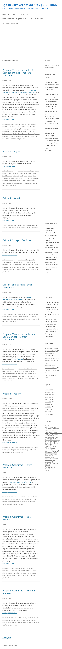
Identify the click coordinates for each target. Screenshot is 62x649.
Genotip (19, 265)
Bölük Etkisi (16, 173)
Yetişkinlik (10, 183)
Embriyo (15, 176)
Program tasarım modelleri (16, 131)
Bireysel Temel (26, 124)
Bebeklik (20, 171)
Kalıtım (36, 265)
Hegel (16, 570)
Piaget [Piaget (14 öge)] (54, 451)
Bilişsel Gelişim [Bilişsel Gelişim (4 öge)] (49, 430)
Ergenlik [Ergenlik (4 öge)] (47, 435)
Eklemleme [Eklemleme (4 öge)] (56, 434)
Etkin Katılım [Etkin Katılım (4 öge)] (48, 437)
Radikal (15, 134)
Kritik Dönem (18, 317)
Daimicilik (35, 497)
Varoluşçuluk (31, 573)
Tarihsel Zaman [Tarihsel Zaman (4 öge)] (49, 455)
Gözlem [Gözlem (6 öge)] (48, 441)
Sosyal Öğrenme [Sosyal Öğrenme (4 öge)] (49, 454)
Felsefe (11, 570)
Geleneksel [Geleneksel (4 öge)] (48, 438)
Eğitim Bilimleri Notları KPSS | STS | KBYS (29, 5)
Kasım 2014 (48, 409)
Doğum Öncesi (32, 173)
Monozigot (5, 267)
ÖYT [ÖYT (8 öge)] (53, 461)
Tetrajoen (5, 269)
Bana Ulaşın (25, 14)
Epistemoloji (12, 620)
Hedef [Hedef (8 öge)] (47, 446)
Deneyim (36, 314)
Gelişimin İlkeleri (11, 198)
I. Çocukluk (18, 178)
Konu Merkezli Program (28, 374)
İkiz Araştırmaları (28, 265)
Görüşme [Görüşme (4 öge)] (57, 440)
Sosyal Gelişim (20, 181)
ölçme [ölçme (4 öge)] (46, 468)
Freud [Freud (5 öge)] (57, 437)
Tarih (46, 377)
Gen (10, 265)
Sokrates (23, 573)
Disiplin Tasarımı (7, 371)
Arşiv (14, 14)
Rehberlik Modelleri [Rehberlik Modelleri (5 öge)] (51, 453)
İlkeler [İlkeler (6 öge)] (50, 468)
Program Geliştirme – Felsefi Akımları (19, 482)
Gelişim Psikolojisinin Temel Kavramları (17, 286)
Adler (19, 260)
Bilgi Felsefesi (29, 618)
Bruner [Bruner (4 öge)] (55, 430)
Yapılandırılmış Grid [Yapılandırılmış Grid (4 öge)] (50, 460)
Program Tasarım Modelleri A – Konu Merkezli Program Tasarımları (18, 337)
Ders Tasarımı (32, 369)
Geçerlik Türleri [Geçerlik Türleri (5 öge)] (49, 440)
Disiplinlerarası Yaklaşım (20, 371)
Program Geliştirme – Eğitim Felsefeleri (17, 466)
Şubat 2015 (48, 402)
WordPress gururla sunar (9, 645)
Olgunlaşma (32, 317)
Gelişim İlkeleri (32, 225)
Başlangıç (5, 14)
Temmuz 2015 (49, 390)
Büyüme (30, 314)
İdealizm (21, 570)
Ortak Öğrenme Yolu (16, 376)
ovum (37, 178)
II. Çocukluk (26, 178)
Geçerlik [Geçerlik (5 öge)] (53, 438)
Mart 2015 (48, 399)
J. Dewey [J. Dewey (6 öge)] (53, 446)
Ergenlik (20, 176)
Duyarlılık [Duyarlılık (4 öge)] (47, 434)
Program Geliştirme (8, 124)
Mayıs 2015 (48, 395)
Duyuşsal (9, 176)
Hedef (4, 450)
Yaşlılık (4, 183)
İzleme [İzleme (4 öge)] (55, 468)
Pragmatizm (10, 573)
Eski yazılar (6, 638)
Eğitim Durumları (33, 447)
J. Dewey (27, 570)
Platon (4, 573)
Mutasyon (13, 267)
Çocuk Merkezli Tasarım (24, 126)
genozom (12, 178)
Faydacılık (5, 570)
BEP (20, 124)
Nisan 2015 (48, 397)
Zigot (15, 183)
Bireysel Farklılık (22, 314)
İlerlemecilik (23, 129)
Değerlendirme (23, 447)
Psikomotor (12, 181)
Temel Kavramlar (7, 319)
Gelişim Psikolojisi (7, 171)
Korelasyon (6, 376)
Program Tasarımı (30, 131)
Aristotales (22, 568)
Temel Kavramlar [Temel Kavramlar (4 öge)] (49, 457)
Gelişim (25, 225)
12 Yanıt (4, 472)
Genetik (14, 265)
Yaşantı (16, 319)
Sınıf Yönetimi (49, 375)
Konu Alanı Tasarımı (14, 374)
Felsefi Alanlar (26, 620)
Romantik (31, 134)
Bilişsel (37, 171)
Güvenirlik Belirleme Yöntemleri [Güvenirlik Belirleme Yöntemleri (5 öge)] (51, 443)
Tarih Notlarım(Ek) (37, 19)
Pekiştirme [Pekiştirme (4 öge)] (47, 451)
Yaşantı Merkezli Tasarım (16, 136)
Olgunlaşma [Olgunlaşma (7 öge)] (50, 448)
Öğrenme (26, 317)
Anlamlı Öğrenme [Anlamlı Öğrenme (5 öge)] (50, 427)
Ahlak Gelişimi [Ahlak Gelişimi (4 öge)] (48, 426)
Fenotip (21, 262)
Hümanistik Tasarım (8, 129)
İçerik (8, 450)
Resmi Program (22, 134)
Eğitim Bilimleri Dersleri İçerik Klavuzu (14, 19)
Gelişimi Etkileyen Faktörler (16, 240)
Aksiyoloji (21, 618)
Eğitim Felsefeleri (7, 499)
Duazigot (15, 262)
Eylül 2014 (48, 414)
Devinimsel (23, 173)
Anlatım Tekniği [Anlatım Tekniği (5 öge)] (50, 428)
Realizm (17, 573)
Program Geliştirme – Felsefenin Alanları (19, 592)
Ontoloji (4, 622)
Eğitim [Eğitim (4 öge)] (53, 437)
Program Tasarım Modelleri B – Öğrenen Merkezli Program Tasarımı (18, 72)
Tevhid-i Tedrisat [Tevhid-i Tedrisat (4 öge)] (49, 458)
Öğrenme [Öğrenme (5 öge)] (55, 463)
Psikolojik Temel (7, 134)
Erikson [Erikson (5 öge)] (51, 436)
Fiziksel (30, 176)
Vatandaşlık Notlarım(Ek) (10, 23)
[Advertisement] (31, 42)
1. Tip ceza (22, 497)
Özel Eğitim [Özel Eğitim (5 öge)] (48, 463)
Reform (4, 502)
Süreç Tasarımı (17, 378)
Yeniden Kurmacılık (13, 502)
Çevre (31, 260)
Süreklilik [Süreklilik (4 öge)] (55, 454)
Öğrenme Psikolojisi (51, 351)
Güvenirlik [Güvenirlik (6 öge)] (55, 441)
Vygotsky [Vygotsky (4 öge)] (55, 458)
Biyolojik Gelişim (11, 151)
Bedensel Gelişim (29, 171)
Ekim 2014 (48, 412)
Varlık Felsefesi (12, 622)
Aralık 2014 (48, 407)
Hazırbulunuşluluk (8, 317)
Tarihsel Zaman (30, 181)
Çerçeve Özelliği (11, 126)
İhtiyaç (17, 129)
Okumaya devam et (9, 119)
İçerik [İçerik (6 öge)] (47, 470)
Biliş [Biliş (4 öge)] (58, 428)
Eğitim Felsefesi (18, 499)
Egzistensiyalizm (31, 568)
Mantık (33, 620)
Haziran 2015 (49, 392)
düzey (34, 126)
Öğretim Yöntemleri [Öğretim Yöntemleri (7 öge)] (50, 466)
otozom (32, 178)
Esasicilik (26, 499)
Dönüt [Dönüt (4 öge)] (51, 434)
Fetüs (25, 176)
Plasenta (5, 181)
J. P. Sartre (33, 570)
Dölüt (4, 176)
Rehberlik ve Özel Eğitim (52, 370)
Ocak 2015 (48, 404)
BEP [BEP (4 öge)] (56, 428)
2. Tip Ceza (29, 497)
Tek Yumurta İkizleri (33, 267)
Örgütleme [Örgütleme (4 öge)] (48, 462)
